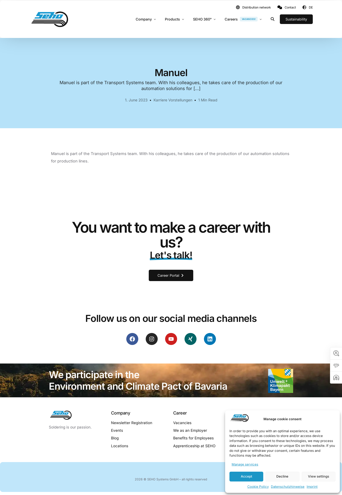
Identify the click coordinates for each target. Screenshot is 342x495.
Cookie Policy (258, 487)
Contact (290, 7)
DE (311, 7)
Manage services (245, 464)
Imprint (312, 487)
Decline (282, 476)
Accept (246, 476)
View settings (318, 476)
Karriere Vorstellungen (173, 100)
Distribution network (256, 7)
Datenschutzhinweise (287, 487)
